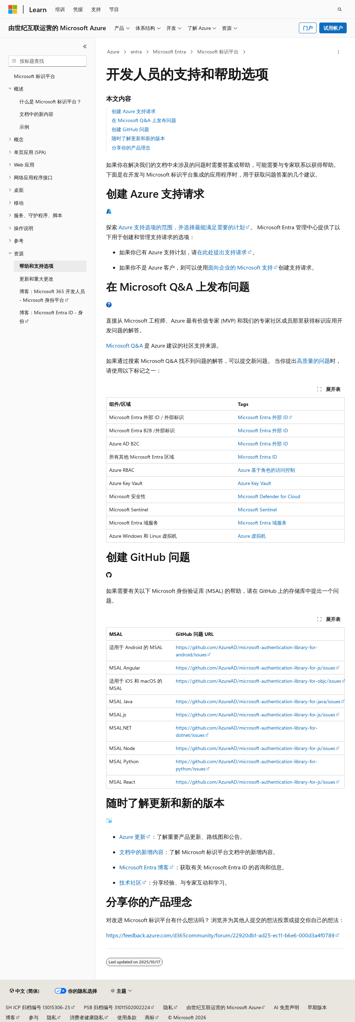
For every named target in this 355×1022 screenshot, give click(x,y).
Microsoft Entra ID (257, 456)
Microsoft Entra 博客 (144, 867)
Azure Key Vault (254, 483)
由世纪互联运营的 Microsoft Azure (224, 1007)
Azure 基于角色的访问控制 (266, 470)
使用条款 (127, 1017)
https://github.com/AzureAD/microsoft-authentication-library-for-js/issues (255, 667)
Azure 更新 (132, 836)
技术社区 (130, 882)
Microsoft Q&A (124, 345)
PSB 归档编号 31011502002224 (117, 1007)
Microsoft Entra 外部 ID (263, 417)
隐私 (168, 1007)
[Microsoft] (12, 9)
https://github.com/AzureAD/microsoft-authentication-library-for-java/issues (258, 701)
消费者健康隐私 (87, 1017)
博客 (10, 1017)
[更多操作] (338, 52)
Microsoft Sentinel (257, 509)
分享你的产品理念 (131, 147)
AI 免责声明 (286, 1007)
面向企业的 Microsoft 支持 (240, 267)
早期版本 (317, 1007)
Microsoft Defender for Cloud (269, 496)
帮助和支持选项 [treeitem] (36, 266)
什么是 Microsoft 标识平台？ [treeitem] (50, 101)
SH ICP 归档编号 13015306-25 (38, 1007)
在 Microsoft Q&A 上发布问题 (144, 120)
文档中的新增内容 (141, 851)
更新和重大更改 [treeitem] (36, 278)
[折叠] (85, 46)
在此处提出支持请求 (222, 252)
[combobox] (47, 61)
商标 (150, 1017)
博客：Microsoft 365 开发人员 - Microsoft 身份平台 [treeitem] (52, 295)
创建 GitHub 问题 (130, 129)
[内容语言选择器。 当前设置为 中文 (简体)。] (25, 991)
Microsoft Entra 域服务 (262, 522)
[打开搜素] (340, 9)
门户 (308, 28)
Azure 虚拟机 (252, 536)
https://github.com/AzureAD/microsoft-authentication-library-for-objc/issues (258, 681)
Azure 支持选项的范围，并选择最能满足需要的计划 (182, 227)
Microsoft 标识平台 (218, 51)
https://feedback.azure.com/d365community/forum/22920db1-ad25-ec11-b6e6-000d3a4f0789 (220, 935)
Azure (113, 51)
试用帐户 (333, 28)
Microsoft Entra (169, 51)
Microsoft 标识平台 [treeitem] (34, 76)
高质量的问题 (313, 360)
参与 (33, 1017)
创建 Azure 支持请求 (134, 111)
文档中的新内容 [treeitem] (36, 114)
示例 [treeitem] (24, 127)
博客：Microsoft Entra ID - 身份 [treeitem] (51, 316)
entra (136, 51)
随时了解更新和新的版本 (138, 138)
